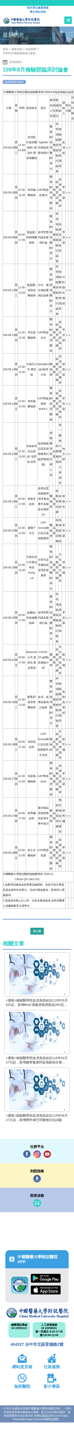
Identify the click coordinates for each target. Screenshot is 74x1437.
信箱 (37, 1203)
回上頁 (37, 931)
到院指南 (37, 1178)
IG (37, 1154)
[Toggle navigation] (68, 20)
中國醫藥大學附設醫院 (37, 1313)
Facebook (27, 1154)
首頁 (5, 49)
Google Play (46, 1278)
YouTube (47, 1154)
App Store (46, 1290)
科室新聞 (31, 49)
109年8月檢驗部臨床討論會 (19, 53)
